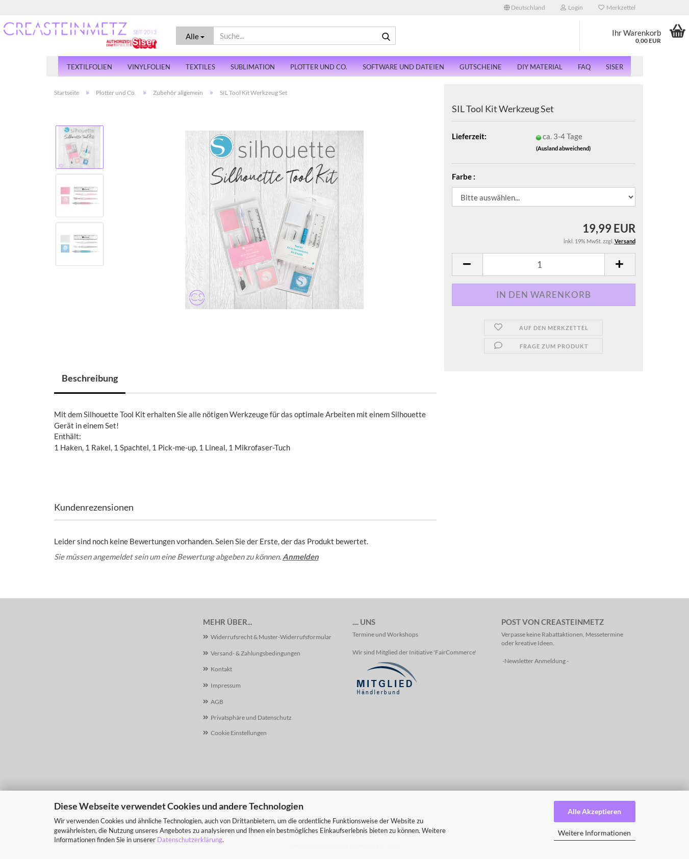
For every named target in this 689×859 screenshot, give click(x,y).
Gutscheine (481, 67)
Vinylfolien (148, 67)
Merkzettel (616, 7)
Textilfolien (89, 67)
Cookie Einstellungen (239, 733)
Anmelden (301, 556)
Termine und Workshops (385, 634)
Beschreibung (90, 378)
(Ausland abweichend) (563, 148)
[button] (524, 7)
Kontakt (221, 669)
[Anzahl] (543, 264)
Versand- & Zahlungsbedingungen (255, 653)
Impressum (226, 685)
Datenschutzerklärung (189, 840)
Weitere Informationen (594, 832)
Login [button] (571, 7)
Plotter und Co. (318, 67)
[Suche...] (195, 36)
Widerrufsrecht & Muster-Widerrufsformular (271, 637)
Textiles (200, 67)
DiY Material (540, 67)
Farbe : (463, 176)
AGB (217, 701)
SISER (614, 67)
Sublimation (253, 67)
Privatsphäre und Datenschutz (251, 717)
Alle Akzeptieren (594, 811)
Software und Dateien (403, 67)
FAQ (584, 67)
